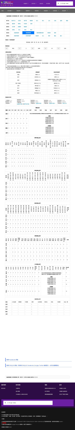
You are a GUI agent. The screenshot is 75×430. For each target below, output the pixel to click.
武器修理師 (16, 35)
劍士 (37, 20)
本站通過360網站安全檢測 (22, 394)
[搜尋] (64, 3)
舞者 (67, 20)
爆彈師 (31, 20)
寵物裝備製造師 (40, 32)
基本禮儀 (48, 3)
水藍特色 (41, 3)
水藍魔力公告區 (62, 388)
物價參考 (25, 3)
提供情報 (4, 423)
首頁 (2, 10)
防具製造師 (28, 32)
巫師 (31, 23)
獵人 (19, 29)
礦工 (31, 29)
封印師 (13, 26)
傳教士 (19, 23)
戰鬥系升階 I (26, 104)
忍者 (55, 20)
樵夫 (25, 29)
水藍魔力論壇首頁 (63, 391)
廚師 (55, 32)
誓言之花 (65, 103)
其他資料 (64, 10)
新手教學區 (47, 391)
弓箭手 (19, 20)
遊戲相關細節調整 (49, 394)
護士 (61, 35)
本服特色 (18, 388)
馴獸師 (25, 26)
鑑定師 (37, 35)
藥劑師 (49, 32)
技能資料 (46, 10)
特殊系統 (33, 3)
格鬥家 (25, 20)
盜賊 (61, 20)
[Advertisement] (17, 337)
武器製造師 (16, 32)
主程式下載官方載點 (63, 394)
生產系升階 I (19, 104)
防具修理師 (28, 35)
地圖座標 (28, 10)
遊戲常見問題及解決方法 (50, 388)
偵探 (49, 35)
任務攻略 (55, 10)
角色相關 (9, 10)
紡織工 (13, 29)
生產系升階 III (52, 103)
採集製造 (37, 10)
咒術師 (25, 23)
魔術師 (13, 23)
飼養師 (19, 26)
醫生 (55, 35)
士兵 (49, 20)
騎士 (43, 20)
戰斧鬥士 (14, 20)
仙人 (43, 35)
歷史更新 (3, 388)
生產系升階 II (38, 103)
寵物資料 (19, 10)
